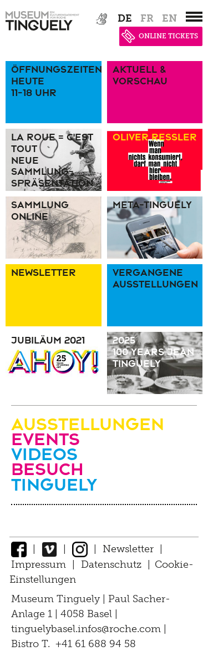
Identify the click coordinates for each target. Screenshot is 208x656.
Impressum (38, 564)
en (169, 18)
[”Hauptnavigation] (194, 16)
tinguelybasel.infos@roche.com (87, 629)
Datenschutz (111, 564)
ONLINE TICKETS (159, 36)
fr (147, 18)
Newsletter (128, 549)
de (125, 18)
